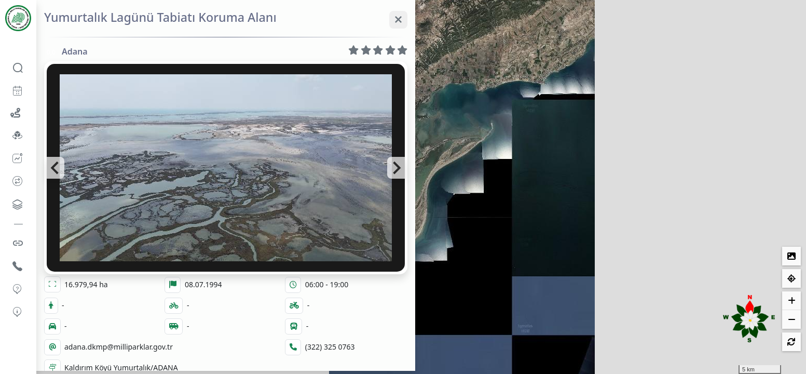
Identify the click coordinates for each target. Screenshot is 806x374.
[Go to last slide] (55, 168)
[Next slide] (396, 168)
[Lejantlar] (791, 256)
